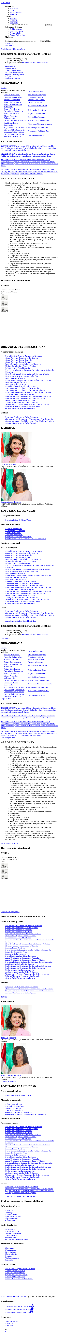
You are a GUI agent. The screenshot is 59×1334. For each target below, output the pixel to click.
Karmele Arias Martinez (36, 100)
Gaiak (12, 11)
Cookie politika (15, 33)
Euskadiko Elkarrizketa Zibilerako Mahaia (20, 386)
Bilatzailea (13, 21)
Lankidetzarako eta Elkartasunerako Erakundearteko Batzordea (28, 396)
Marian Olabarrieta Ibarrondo (38, 120)
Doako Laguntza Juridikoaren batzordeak (20, 400)
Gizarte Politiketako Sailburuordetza (11, 117)
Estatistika (9, 1260)
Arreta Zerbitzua (11, 1235)
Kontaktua (13, 19)
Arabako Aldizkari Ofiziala (15, 1271)
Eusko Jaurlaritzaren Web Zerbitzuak (14, 1297)
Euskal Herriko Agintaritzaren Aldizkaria (20, 1269)
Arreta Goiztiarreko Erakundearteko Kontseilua (22, 388)
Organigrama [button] (10, 66)
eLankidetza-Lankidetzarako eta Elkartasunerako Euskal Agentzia (29, 419)
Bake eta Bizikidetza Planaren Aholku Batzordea (22, 406)
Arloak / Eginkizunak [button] (13, 70)
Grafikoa (4, 88)
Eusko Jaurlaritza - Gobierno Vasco (34, 63)
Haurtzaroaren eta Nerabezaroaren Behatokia (21, 376)
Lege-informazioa (16, 31)
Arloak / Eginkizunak (8, 737)
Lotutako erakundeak (8, 1081)
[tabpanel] (29, 110)
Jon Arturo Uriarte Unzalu (37, 106)
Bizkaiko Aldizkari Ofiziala (15, 1273)
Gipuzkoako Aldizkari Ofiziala (16, 1275)
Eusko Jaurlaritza (16, 13)
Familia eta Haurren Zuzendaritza (11, 124)
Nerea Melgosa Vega (20, 58)
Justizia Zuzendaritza (11, 114)
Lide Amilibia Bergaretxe (37, 117)
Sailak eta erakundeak (13, 1233)
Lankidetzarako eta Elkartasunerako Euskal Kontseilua (25, 398)
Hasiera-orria (14, 9)
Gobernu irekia (10, 1237)
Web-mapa (14, 23)
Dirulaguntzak (10, 1250)
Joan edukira (5, 3)
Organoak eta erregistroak (10, 912)
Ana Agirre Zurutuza (35, 102)
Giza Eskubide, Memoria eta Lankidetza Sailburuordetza (14, 131)
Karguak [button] (8, 76)
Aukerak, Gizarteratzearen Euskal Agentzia (20, 423)
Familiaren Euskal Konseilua (15, 384)
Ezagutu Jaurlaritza (12, 1231)
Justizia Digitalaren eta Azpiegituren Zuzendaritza (13, 110)
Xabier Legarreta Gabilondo (38, 127)
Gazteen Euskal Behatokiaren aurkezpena (20, 408)
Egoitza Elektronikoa (17, 35)
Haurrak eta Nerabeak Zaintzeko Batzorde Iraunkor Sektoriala (27, 374)
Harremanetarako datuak (10, 843)
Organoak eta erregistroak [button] (14, 74)
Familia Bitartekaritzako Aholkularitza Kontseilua (23, 364)
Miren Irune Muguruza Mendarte (40, 124)
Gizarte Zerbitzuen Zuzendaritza (15, 120)
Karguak (4, 997)
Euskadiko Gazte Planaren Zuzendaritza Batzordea (23, 356)
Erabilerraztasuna (16, 29)
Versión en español (12, 1321)
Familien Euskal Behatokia (15, 378)
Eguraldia (8, 1256)
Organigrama (5, 638)
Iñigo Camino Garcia (35, 97)
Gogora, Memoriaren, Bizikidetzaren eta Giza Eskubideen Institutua (29, 421)
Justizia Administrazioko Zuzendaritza (13, 106)
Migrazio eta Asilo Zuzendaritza (15, 127)
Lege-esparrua (6, 699)
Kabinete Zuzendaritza (12, 95)
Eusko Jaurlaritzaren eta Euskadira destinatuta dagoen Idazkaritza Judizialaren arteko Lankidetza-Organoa (28, 393)
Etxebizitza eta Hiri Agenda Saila (13, 49)
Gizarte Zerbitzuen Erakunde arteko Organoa (21, 358)
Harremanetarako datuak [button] (14, 72)
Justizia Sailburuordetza (12, 102)
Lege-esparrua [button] (10, 68)
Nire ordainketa (11, 1254)
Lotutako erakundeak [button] (13, 78)
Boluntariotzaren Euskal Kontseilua (18, 368)
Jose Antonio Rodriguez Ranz (38, 131)
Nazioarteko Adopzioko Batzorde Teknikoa (20, 366)
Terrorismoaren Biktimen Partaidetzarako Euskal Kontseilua (27, 404)
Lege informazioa (11, 1218)
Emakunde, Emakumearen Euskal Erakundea (21, 417)
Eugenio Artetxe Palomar (37, 114)
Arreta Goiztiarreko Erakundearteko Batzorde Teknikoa (25, 390)
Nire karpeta (9, 45)
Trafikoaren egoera (12, 1258)
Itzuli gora (9, 1325)
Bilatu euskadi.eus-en (17, 25)
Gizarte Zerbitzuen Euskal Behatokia (18, 362)
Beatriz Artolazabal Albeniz (11, 502)
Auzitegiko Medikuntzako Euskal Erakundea (21, 402)
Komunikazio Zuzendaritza (14, 97)
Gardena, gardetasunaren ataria (16, 1239)
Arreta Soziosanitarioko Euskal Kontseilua (20, 621)
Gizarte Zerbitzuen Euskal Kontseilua (18, 360)
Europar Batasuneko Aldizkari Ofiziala (19, 1279)
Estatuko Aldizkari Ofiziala (15, 1277)
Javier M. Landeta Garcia (37, 110)
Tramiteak (13, 15)
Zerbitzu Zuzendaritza (12, 100)
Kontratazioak (10, 1252)
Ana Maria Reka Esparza (37, 95)
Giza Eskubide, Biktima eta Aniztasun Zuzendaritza (14, 135)
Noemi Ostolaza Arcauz (36, 135)
